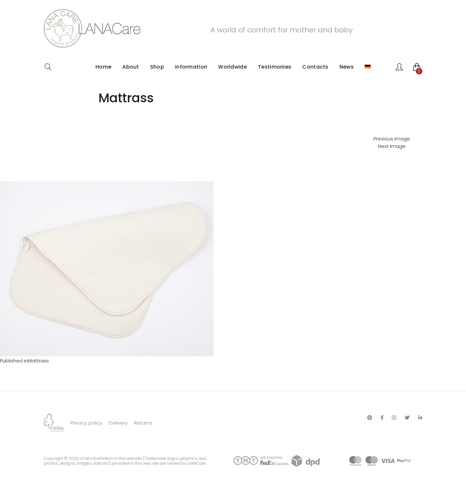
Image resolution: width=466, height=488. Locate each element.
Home (103, 67)
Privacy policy (86, 422)
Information (191, 67)
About (130, 67)
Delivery (118, 422)
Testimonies (274, 67)
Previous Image (391, 138)
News (346, 67)
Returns (143, 422)
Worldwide (232, 67)
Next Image (391, 146)
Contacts (315, 67)
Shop (157, 67)
